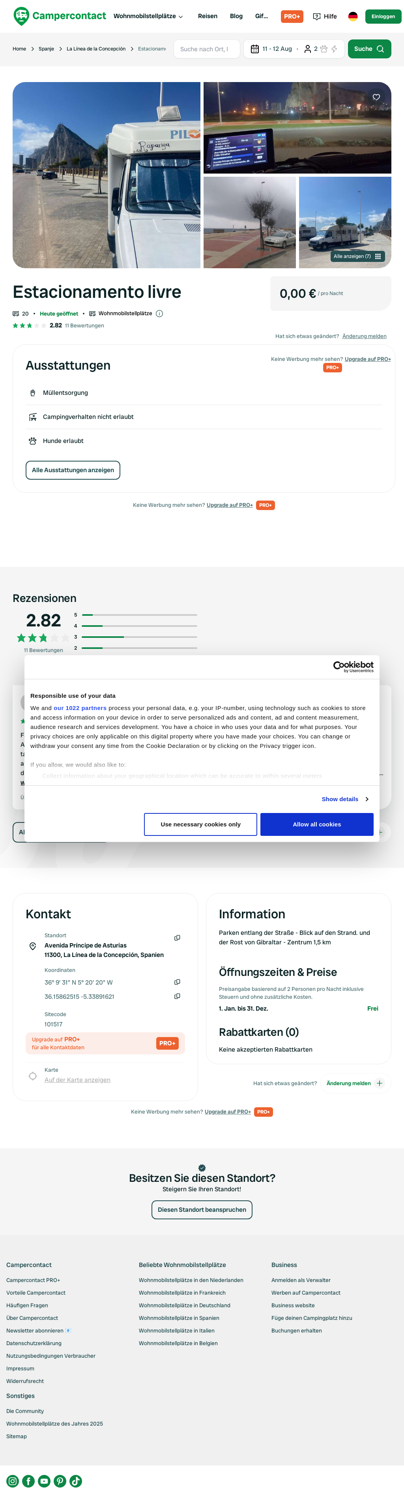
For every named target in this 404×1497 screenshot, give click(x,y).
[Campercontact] (60, 16)
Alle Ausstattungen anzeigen (73, 470)
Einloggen (383, 16)
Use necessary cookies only (201, 824)
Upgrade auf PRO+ (230, 504)
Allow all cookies (317, 824)
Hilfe (325, 16)
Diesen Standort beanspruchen (202, 1209)
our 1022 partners (80, 708)
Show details (340, 799)
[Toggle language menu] (352, 16)
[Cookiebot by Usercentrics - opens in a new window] (339, 667)
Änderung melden (364, 336)
